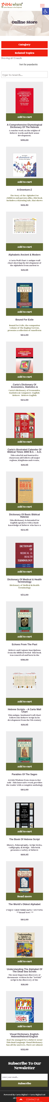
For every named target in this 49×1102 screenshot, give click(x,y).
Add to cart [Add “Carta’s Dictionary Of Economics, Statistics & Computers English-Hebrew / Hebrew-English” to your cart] (24, 377)
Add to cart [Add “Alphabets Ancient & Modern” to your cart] (24, 247)
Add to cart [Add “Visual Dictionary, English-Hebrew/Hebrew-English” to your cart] (24, 1026)
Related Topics (24, 53)
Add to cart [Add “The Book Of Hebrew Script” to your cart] (24, 831)
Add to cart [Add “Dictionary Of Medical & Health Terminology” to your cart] (24, 572)
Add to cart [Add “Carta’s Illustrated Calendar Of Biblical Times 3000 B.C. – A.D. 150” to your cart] (24, 442)
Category (24, 45)
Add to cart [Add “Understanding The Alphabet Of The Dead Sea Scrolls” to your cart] (24, 961)
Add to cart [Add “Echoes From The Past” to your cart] (24, 637)
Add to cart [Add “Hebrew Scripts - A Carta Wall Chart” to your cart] (24, 702)
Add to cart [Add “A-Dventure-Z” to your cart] (24, 182)
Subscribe (24, 1083)
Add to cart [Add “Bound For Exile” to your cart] (24, 312)
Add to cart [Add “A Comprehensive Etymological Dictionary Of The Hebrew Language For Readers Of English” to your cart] (24, 117)
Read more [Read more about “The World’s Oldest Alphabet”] (24, 896)
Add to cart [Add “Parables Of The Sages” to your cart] (24, 767)
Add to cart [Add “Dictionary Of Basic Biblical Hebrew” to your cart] (24, 507)
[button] (45, 11)
